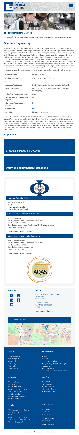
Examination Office (15, 392)
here (33, 109)
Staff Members (48, 368)
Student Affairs (14, 394)
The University (14, 356)
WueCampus (47, 384)
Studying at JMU (14, 359)
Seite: (44, 425)
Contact (11, 405)
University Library (15, 382)
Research (12, 361)
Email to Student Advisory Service (20, 231)
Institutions (12, 366)
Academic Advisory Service (18, 389)
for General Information (17, 207)
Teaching (12, 364)
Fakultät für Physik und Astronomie (20, 37)
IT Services (12, 384)
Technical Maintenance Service (20, 420)
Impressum (27, 432)
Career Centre (13, 399)
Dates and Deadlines (50, 361)
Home (11, 351)
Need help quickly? (15, 422)
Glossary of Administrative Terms (54, 371)
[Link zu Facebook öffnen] (17, 300)
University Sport (14, 387)
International (13, 368)
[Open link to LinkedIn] (11, 300)
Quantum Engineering (63, 37)
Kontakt (39, 290)
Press (11, 415)
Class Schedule (48, 387)
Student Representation (17, 396)
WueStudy (46, 382)
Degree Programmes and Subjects (55, 364)
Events (45, 359)
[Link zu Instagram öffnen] (11, 296)
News (44, 356)
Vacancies (46, 366)
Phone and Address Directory (19, 410)
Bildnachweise (48, 412)
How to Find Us (14, 412)
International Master (20, 33)
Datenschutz (38, 432)
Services (12, 377)
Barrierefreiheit (50, 432)
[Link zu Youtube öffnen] (11, 304)
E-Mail (39, 307)
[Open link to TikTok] (17, 296)
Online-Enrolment (49, 389)
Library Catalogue (49, 391)
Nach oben (46, 414)
